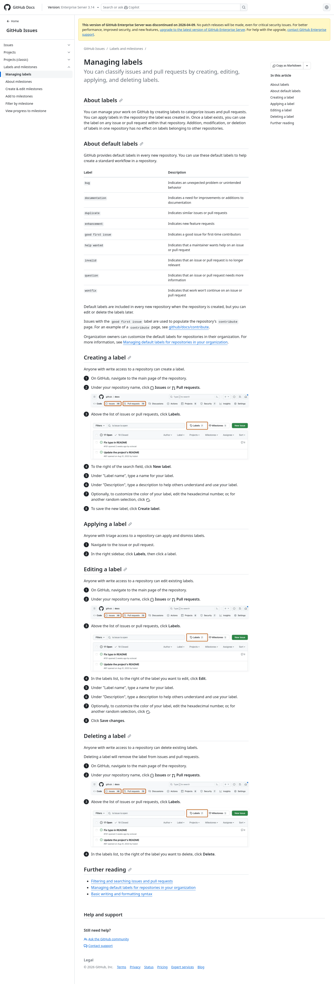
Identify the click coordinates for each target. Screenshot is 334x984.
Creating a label (107, 357)
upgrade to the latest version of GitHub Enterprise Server (202, 29)
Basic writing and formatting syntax (121, 893)
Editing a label (105, 569)
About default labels (113, 143)
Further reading (108, 869)
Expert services (182, 967)
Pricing (162, 967)
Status (149, 967)
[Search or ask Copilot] (174, 7)
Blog (201, 967)
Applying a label (108, 524)
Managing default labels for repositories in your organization (175, 342)
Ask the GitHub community (106, 939)
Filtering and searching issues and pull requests (132, 881)
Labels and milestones (126, 48)
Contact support (98, 946)
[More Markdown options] (307, 65)
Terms (121, 967)
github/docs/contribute (189, 327)
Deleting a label (107, 736)
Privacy (135, 967)
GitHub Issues (21, 30)
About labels (103, 100)
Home (12, 21)
